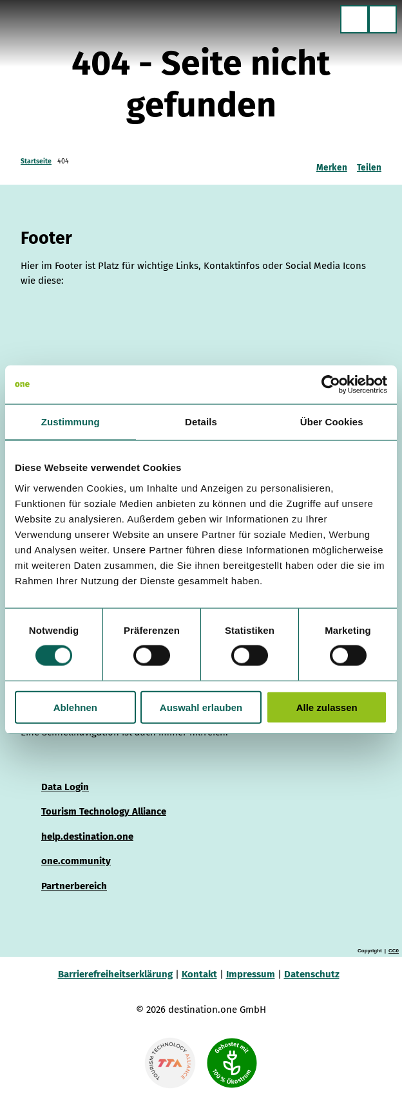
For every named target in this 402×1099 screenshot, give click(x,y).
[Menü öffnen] (382, 19)
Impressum (250, 974)
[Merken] (331, 162)
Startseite (36, 161)
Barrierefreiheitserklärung (115, 974)
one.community (76, 861)
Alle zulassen (327, 706)
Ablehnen (75, 706)
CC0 (393, 951)
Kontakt (199, 974)
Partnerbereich (74, 886)
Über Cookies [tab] (331, 421)
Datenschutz (312, 974)
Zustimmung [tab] (70, 421)
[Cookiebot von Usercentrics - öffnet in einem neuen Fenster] (330, 384)
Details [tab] (201, 421)
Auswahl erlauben (201, 706)
